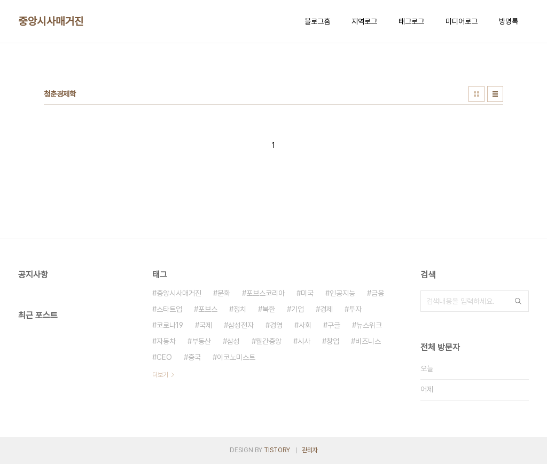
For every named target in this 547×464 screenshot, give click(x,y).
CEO (164, 357)
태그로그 (411, 21)
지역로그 (364, 21)
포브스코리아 (265, 293)
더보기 (160, 375)
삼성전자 (241, 325)
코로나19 (170, 325)
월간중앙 (269, 341)
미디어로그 (462, 21)
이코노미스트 (236, 357)
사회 (305, 325)
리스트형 (495, 94)
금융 (377, 293)
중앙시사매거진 (51, 21)
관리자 (310, 450)
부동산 (201, 341)
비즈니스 (368, 341)
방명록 (508, 21)
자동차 (166, 341)
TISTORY (277, 450)
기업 (297, 309)
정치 (239, 309)
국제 (205, 325)
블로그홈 (317, 21)
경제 (326, 309)
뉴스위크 (369, 325)
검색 (518, 301)
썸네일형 (476, 94)
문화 (223, 293)
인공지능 (342, 293)
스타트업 (169, 309)
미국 (307, 293)
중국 (194, 357)
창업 (332, 341)
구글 (333, 325)
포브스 (207, 309)
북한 (268, 309)
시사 (304, 341)
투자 (355, 309)
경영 (276, 325)
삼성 (233, 341)
